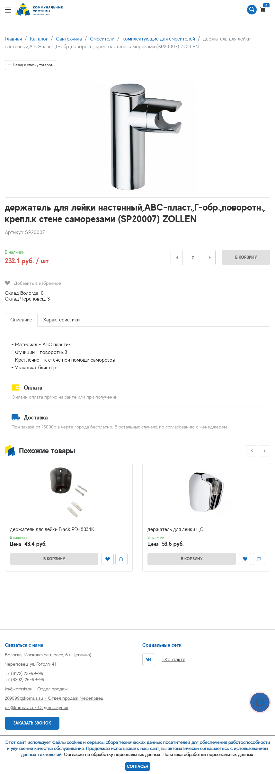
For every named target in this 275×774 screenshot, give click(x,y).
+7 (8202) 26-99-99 (24, 679)
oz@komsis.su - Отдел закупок (36, 707)
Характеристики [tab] (61, 320)
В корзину (246, 257)
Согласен (137, 766)
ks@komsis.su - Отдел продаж (36, 688)
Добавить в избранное (33, 283)
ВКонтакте (163, 659)
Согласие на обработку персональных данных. (112, 754)
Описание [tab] (21, 320)
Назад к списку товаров (30, 65)
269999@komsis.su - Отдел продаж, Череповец (54, 698)
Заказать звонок (32, 723)
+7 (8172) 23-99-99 (24, 673)
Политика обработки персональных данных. (208, 754)
